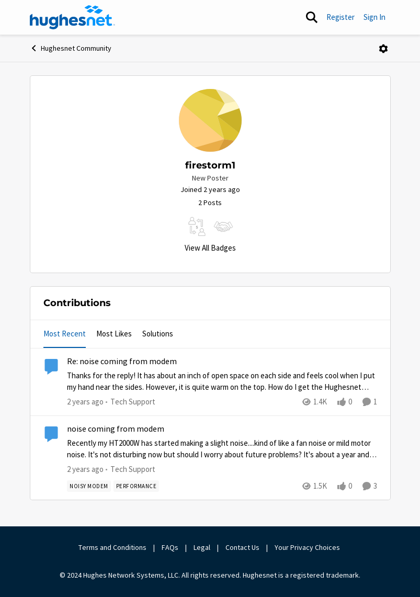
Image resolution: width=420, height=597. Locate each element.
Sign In (374, 17)
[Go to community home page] (73, 17)
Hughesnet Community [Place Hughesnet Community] (70, 48)
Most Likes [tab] (114, 334)
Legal (202, 547)
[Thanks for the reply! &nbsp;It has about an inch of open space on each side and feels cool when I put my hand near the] (222, 381)
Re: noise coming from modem (122, 361)
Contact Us (242, 547)
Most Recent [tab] (64, 334)
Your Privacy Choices (308, 547)
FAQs (170, 547)
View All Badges (210, 248)
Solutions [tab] (157, 334)
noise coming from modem (115, 429)
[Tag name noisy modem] (89, 486)
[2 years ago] (85, 402)
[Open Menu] (383, 48)
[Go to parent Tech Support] (130, 402)
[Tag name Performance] (136, 486)
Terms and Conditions (112, 547)
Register (340, 17)
